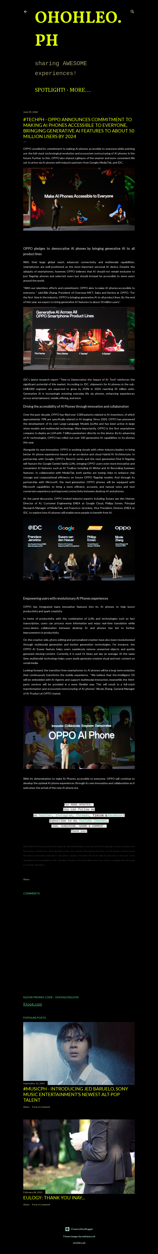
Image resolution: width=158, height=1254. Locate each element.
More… (80, 90)
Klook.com (32, 1004)
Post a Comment (41, 1106)
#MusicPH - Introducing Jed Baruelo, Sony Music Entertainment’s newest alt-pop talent (75, 1094)
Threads (82, 815)
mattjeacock (88, 1236)
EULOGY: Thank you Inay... (54, 1197)
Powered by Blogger (79, 1229)
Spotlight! (50, 90)
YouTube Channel (93, 821)
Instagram (64, 815)
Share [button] (26, 879)
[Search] (132, 11)
